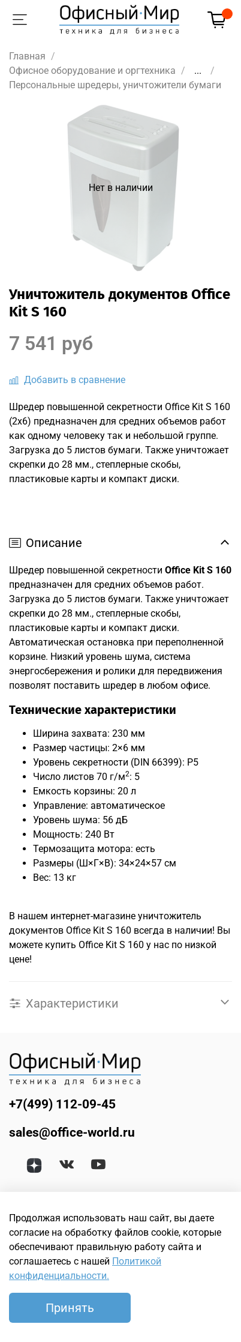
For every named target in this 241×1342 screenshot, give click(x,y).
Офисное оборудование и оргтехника (92, 70)
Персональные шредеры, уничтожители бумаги (115, 85)
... (197, 70)
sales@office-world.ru (72, 1132)
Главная (27, 56)
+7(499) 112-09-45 (62, 1104)
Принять (70, 1308)
